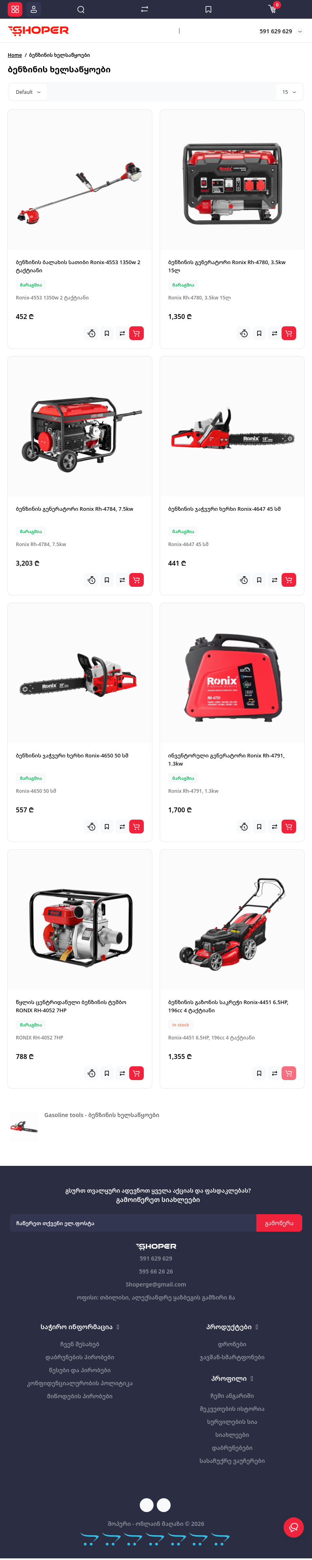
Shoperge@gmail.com (156, 1284)
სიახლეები (232, 1434)
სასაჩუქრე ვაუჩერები (232, 1461)
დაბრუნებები (232, 1448)
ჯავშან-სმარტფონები (232, 1357)
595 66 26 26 (156, 1271)
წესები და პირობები (79, 1370)
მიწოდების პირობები (80, 1396)
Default (28, 92)
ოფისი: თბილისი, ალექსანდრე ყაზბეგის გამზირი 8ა (156, 1297)
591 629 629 (275, 31)
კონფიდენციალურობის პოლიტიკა (80, 1383)
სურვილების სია (232, 1421)
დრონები (232, 1344)
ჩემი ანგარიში (232, 1395)
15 (289, 92)
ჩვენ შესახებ (79, 1344)
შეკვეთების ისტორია (232, 1408)
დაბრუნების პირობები (80, 1357)
